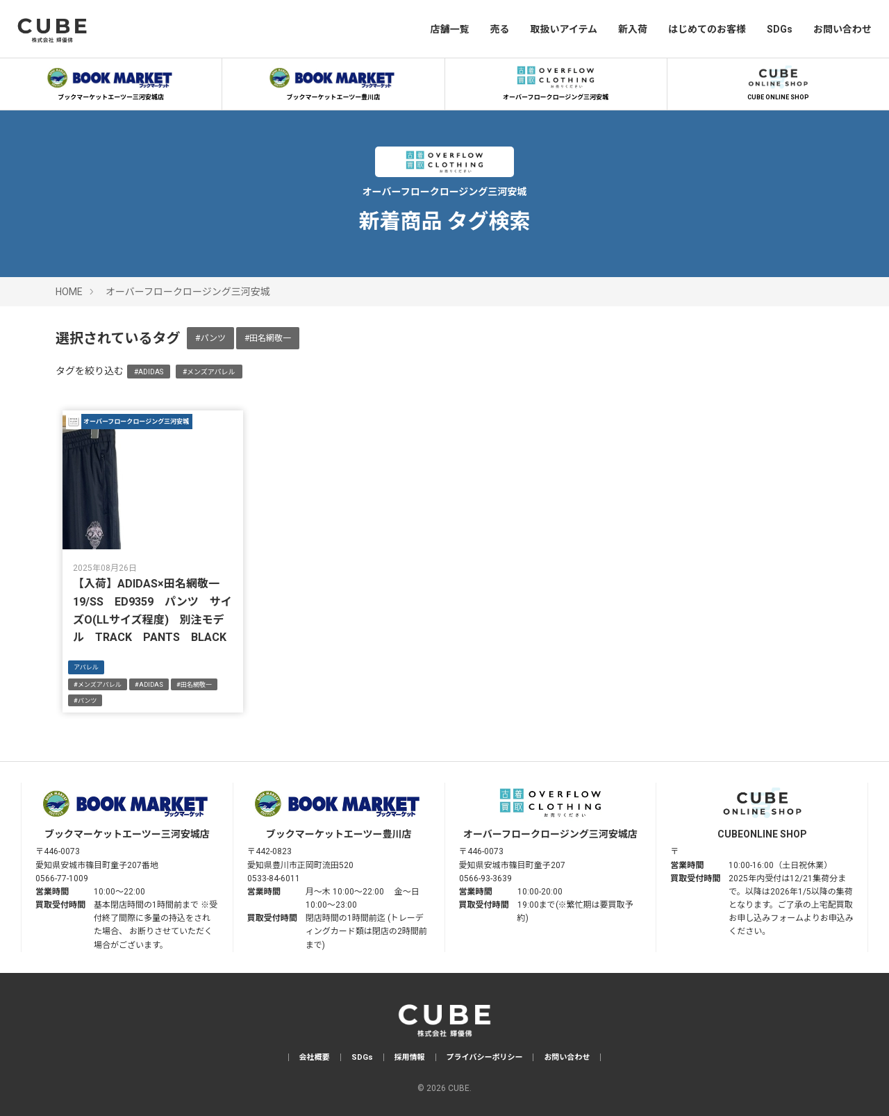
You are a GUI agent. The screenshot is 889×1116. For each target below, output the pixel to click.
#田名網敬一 (267, 338)
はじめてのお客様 (707, 29)
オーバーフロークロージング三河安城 (555, 81)
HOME (69, 291)
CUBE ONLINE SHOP (777, 81)
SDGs (779, 29)
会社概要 (314, 1057)
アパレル (86, 667)
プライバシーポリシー (485, 1057)
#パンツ (210, 338)
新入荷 (632, 29)
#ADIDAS (148, 372)
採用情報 (409, 1057)
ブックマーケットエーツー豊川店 (333, 81)
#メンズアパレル (209, 372)
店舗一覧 (449, 29)
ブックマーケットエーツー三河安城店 (111, 81)
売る (499, 29)
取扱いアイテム (563, 29)
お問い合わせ (842, 29)
